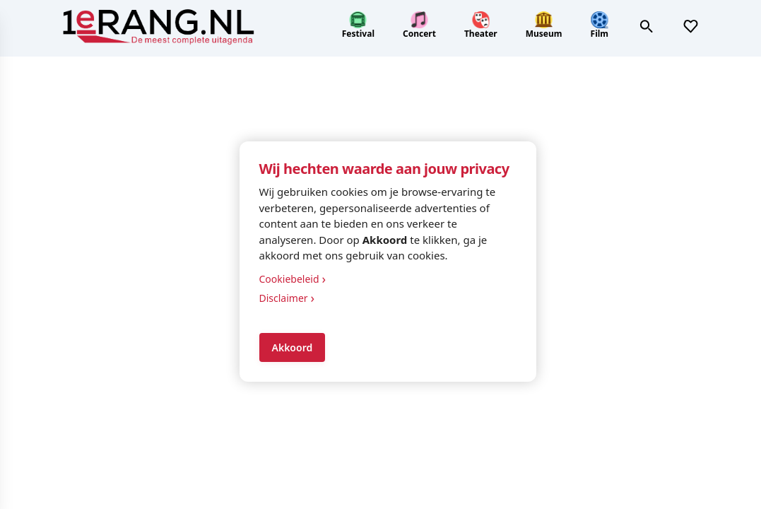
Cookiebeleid (292, 278)
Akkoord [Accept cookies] (292, 347)
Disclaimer (287, 298)
